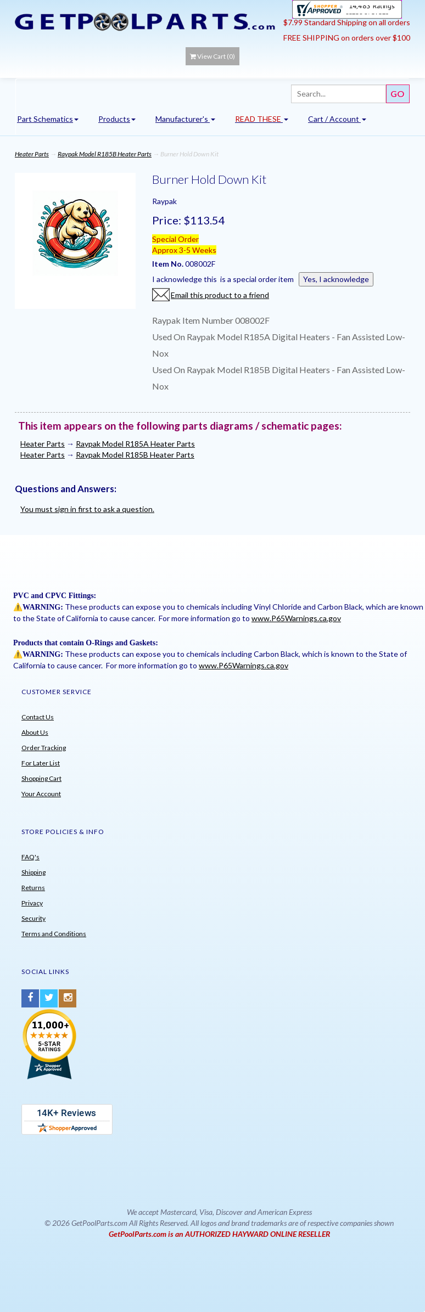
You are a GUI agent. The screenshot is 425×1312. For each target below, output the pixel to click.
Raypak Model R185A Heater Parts (135, 443)
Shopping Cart (41, 778)
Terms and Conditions (53, 934)
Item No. (168, 263)
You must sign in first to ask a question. (87, 509)
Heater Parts (32, 154)
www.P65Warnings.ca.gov (296, 618)
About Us (34, 732)
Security (33, 918)
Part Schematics (48, 118)
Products (117, 118)
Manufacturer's (185, 118)
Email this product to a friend (220, 295)
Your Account (41, 794)
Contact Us (37, 717)
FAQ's (30, 857)
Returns (33, 887)
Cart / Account (337, 118)
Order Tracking (43, 748)
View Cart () (212, 56)
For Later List (40, 763)
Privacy (32, 903)
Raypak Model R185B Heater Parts (105, 154)
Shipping (33, 872)
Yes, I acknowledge (336, 279)
